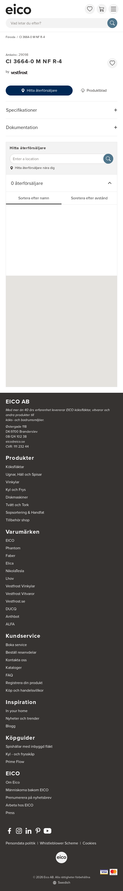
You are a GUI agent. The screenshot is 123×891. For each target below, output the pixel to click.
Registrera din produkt (24, 682)
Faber (10, 555)
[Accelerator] (44, 9)
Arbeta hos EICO (19, 805)
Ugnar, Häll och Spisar (24, 474)
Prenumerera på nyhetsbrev (29, 797)
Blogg (10, 726)
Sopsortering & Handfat (25, 512)
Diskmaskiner (17, 497)
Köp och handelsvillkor (24, 690)
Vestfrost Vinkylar (20, 586)
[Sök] (112, 23)
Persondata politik (20, 843)
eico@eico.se (15, 441)
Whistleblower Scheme (59, 843)
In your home (17, 711)
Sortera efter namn (33, 198)
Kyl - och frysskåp (20, 754)
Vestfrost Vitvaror (20, 593)
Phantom (13, 548)
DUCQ (11, 609)
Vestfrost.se (15, 601)
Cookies (89, 843)
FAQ (9, 675)
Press (10, 812)
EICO (10, 540)
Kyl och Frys (16, 489)
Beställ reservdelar (21, 652)
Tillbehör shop (17, 520)
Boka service (16, 644)
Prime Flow (15, 761)
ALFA (10, 624)
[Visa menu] (113, 9)
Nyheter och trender (22, 718)
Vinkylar (12, 482)
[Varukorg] (102, 9)
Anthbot (12, 616)
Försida (10, 37)
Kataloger (14, 667)
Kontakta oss (16, 660)
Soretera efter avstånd (89, 198)
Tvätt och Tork (17, 505)
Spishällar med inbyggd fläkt (29, 746)
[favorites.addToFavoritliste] (112, 63)
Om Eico (13, 782)
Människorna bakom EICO (27, 790)
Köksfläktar (15, 466)
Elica (10, 563)
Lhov (10, 578)
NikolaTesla (15, 571)
